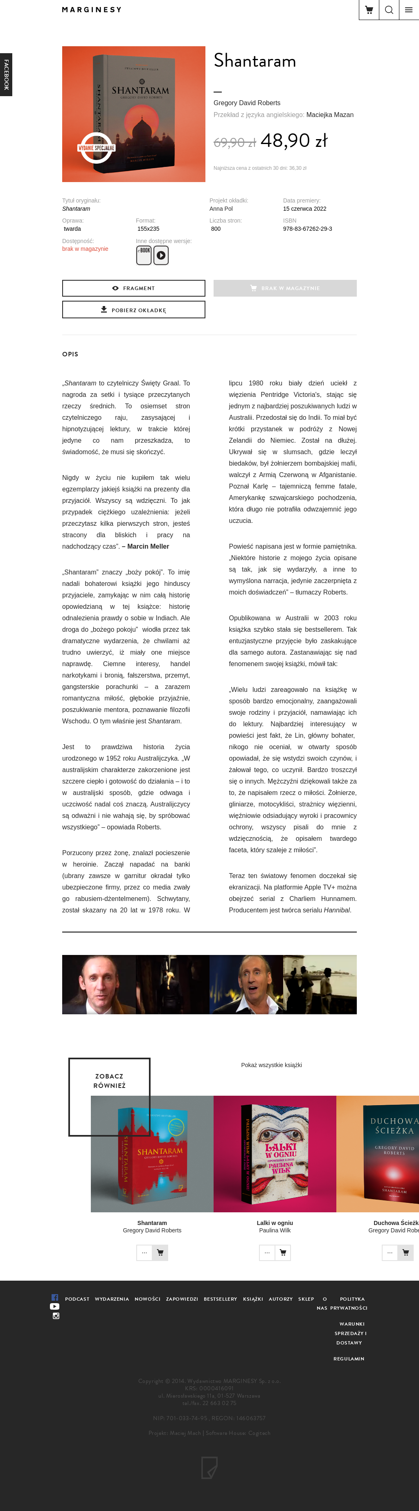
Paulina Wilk (275, 1230)
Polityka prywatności (349, 1303)
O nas (322, 1303)
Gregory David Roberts (247, 102)
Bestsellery (220, 1299)
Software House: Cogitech (238, 1433)
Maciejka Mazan (330, 114)
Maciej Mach (185, 1433)
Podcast (77, 1299)
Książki (253, 1299)
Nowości (147, 1299)
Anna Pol (221, 208)
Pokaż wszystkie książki (271, 1065)
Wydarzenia (112, 1299)
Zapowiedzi (182, 1299)
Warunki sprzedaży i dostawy (351, 1333)
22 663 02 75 (220, 1403)
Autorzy (281, 1299)
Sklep (306, 1299)
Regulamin (348, 1358)
